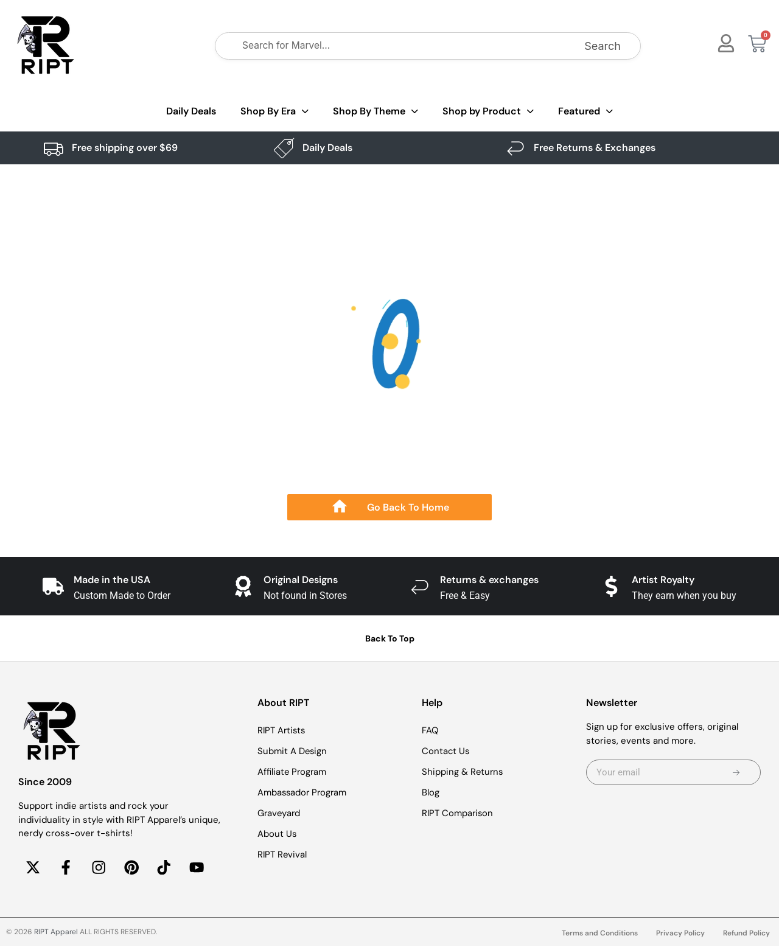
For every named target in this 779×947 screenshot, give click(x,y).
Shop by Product (488, 111)
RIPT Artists (282, 730)
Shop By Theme (375, 111)
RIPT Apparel (56, 933)
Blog (430, 792)
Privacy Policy (680, 934)
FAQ (430, 730)
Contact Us (446, 751)
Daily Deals (191, 111)
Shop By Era (274, 111)
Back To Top (389, 638)
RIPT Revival (282, 854)
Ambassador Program (303, 792)
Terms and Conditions (600, 934)
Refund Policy (746, 934)
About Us (277, 834)
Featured (585, 111)
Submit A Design (292, 751)
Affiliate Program (292, 772)
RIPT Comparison (458, 813)
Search (602, 46)
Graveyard (279, 813)
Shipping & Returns (463, 772)
